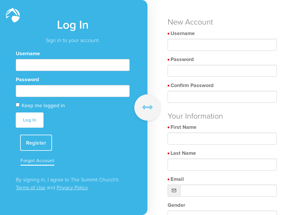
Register (36, 142)
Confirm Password (192, 85)
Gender (176, 205)
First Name (184, 127)
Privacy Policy (72, 187)
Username (28, 53)
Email (177, 179)
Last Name (183, 153)
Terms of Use (30, 187)
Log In (29, 120)
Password (27, 79)
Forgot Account (37, 160)
